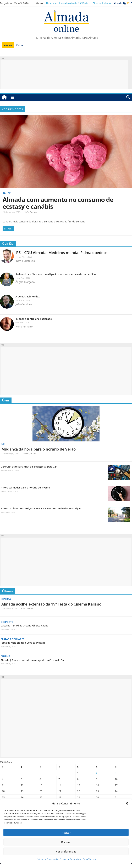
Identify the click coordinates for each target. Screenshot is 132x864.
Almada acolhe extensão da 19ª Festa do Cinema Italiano (78, 3)
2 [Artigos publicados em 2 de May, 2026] (96, 773)
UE (3, 444)
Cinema (6, 599)
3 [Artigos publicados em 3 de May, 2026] (115, 773)
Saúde (7, 193)
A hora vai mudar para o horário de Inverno (25, 487)
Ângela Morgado (25, 282)
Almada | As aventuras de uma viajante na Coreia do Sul (32, 660)
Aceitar (66, 832)
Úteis (5, 400)
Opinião (8, 243)
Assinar (8, 45)
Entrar (19, 45)
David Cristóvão (25, 260)
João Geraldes (23, 304)
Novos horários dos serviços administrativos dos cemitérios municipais (41, 508)
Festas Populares (12, 639)
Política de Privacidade (47, 859)
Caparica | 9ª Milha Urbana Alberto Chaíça (24, 625)
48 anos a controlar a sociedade (33, 318)
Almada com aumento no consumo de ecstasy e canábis (58, 203)
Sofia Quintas (30, 212)
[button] (127, 803)
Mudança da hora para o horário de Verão (38, 449)
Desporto (7, 622)
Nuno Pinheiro (24, 326)
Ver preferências (66, 851)
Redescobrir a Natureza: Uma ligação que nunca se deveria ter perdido (55, 274)
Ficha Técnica (89, 859)
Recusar (66, 842)
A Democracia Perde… (27, 296)
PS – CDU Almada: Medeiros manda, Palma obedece (61, 252)
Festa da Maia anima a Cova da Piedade (23, 642)
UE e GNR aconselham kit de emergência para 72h (29, 466)
